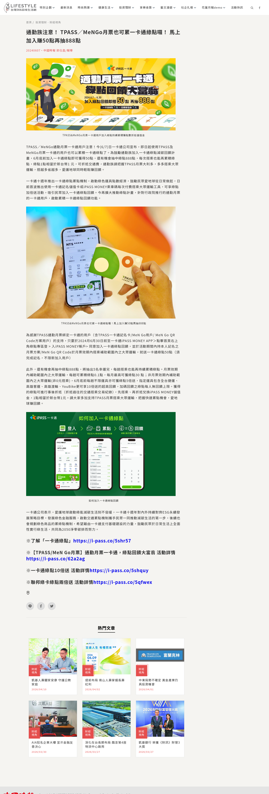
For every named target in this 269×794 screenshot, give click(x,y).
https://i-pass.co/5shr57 (102, 540)
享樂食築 (146, 7)
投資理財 (125, 7)
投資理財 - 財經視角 (48, 22)
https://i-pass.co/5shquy (119, 570)
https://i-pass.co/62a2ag (55, 558)
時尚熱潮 (84, 7)
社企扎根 (187, 7)
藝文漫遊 (166, 7)
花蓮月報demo (212, 7)
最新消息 (66, 7)
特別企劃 (46, 7)
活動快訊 (237, 7)
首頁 (29, 22)
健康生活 (104, 7)
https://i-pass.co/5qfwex (122, 582)
